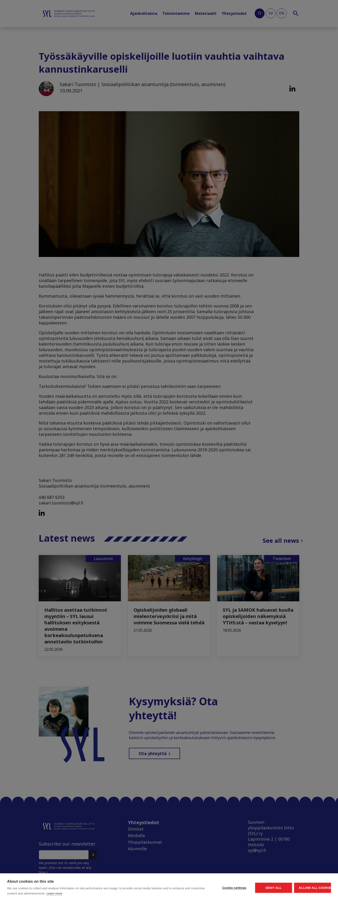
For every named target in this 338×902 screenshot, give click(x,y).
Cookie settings (190, 888)
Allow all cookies (303, 888)
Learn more (108, 893)
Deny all (247, 888)
